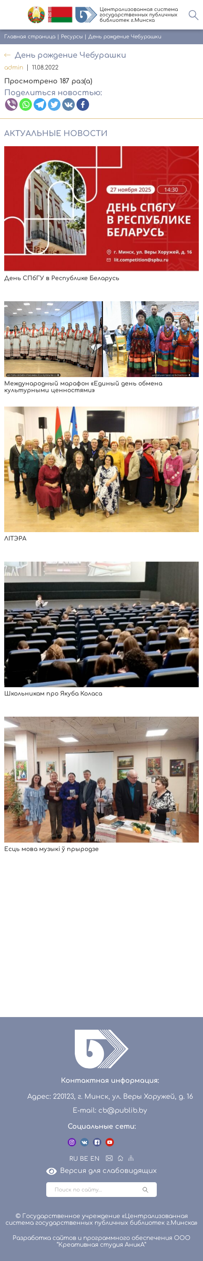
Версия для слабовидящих (101, 1171)
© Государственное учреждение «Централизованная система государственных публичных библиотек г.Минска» (101, 1219)
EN (95, 1159)
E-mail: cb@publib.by (110, 1110)
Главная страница (29, 37)
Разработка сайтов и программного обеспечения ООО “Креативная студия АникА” (101, 1241)
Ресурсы (72, 37)
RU (73, 1159)
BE (84, 1159)
